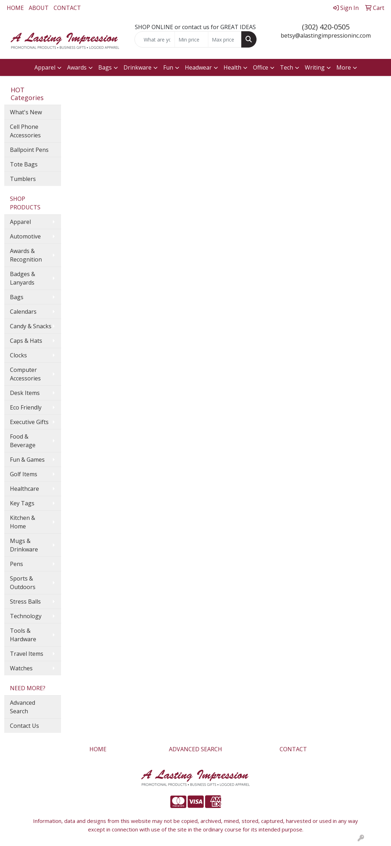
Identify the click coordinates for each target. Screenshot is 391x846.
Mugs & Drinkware (24, 545)
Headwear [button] (198, 67)
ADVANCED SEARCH (195, 749)
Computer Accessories (25, 374)
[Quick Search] (154, 39)
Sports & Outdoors (22, 583)
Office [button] (260, 67)
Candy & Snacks (30, 326)
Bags (16, 297)
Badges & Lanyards (22, 278)
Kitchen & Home (22, 522)
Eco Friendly (26, 407)
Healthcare (24, 489)
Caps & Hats (26, 341)
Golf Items (23, 474)
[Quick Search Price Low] (191, 39)
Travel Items (26, 654)
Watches (21, 668)
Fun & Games (27, 459)
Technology (26, 616)
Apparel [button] (44, 67)
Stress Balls (25, 601)
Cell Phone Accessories (25, 131)
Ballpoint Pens (29, 150)
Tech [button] (286, 67)
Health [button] (232, 67)
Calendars (23, 311)
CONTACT (67, 8)
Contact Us (24, 726)
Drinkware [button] (137, 67)
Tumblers (23, 179)
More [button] (343, 67)
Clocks (18, 355)
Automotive (25, 236)
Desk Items (25, 393)
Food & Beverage (22, 441)
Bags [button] (105, 67)
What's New (26, 112)
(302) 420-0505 (325, 27)
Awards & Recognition (26, 255)
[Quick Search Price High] (225, 39)
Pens (16, 564)
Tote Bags (24, 164)
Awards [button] (77, 67)
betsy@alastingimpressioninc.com (326, 35)
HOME (15, 8)
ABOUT (39, 8)
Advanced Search (22, 707)
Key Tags (22, 503)
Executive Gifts (29, 422)
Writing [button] (315, 67)
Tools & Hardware (23, 635)
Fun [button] (168, 67)
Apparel (20, 222)
